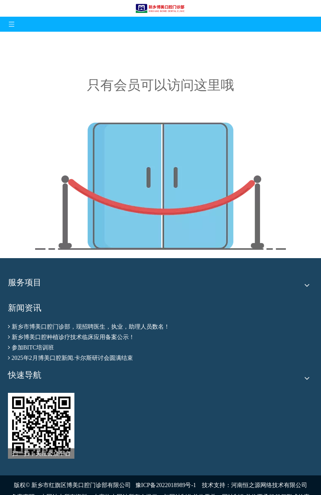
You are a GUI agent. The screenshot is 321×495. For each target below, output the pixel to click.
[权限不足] (160, 186)
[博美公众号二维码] (41, 426)
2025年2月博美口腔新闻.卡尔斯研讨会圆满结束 (72, 358)
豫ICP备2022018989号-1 (165, 485)
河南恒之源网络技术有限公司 (269, 485)
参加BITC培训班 (33, 347)
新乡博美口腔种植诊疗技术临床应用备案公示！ (73, 337)
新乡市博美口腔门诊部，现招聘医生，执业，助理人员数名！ (91, 327)
